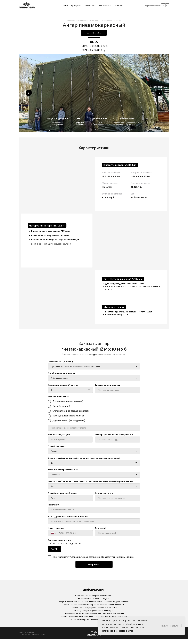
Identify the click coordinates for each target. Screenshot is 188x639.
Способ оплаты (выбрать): (60, 361)
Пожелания (53, 504)
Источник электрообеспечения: (63, 469)
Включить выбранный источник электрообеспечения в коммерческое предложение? (90, 481)
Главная (70, 20)
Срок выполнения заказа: (107, 385)
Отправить (94, 564)
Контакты (119, 5)
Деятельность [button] (105, 5)
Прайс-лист (90, 5)
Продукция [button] (76, 5)
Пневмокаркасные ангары (87, 20)
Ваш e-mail (100, 528)
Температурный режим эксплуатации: (114, 434)
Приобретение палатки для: (61, 373)
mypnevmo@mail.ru (153, 6)
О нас (66, 5)
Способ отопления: (57, 446)
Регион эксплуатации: (59, 434)
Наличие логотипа (104, 493)
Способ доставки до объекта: (62, 493)
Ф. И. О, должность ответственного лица (68, 516)
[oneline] (94, 428)
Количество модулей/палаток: (63, 385)
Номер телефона (56, 528)
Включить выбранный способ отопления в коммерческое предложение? (84, 458)
